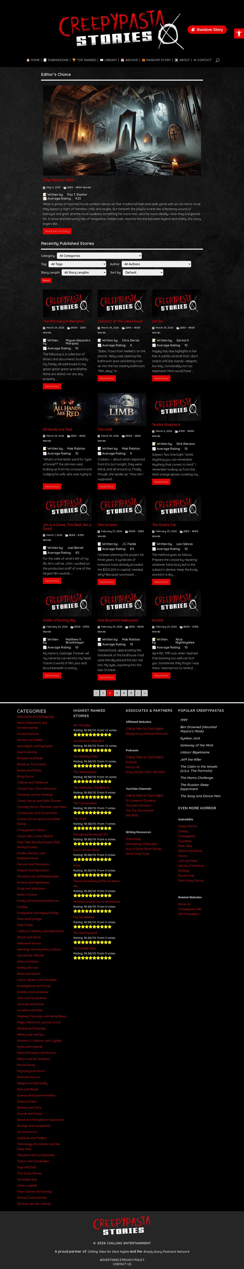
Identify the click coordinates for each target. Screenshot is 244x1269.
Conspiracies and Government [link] (37, 813)
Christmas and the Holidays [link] (35, 794)
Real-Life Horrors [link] (28, 1077)
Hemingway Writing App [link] (141, 844)
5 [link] (131, 692)
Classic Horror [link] (187, 826)
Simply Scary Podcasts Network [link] (147, 733)
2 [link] (110, 692)
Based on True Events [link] (31, 764)
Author (115, 264)
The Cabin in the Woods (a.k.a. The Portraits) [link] (198, 768)
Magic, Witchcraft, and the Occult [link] (38, 1022)
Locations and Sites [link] (30, 1010)
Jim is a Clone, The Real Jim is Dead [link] (67, 527)
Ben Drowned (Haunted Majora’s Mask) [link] (198, 729)
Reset (46, 280)
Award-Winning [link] (27, 752)
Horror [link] (182, 856)
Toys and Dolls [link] (26, 1167)
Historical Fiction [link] (28, 961)
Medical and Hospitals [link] (31, 1028)
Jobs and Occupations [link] (32, 998)
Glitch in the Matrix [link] (190, 851)
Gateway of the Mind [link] (196, 745)
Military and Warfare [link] (30, 1034)
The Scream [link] (107, 525)
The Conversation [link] (85, 803)
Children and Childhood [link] (32, 782)
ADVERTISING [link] (109, 1260)
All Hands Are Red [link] (57, 429)
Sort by (115, 272)
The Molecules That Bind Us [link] (91, 787)
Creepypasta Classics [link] (31, 830)
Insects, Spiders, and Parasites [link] (37, 980)
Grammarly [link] (133, 839)
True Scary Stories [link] (29, 1173)
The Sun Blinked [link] (83, 917)
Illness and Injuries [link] (28, 973)
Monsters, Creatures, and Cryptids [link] (39, 1040)
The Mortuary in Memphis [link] (63, 321)
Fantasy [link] (22, 907)
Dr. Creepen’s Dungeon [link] (141, 800)
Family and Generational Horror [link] (38, 900)
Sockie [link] (157, 620)
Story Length (50, 272)
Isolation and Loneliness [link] (32, 992)
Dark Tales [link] (185, 846)
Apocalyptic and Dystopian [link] (35, 746)
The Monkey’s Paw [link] (85, 756)
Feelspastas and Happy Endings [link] (38, 913)
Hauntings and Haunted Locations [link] (39, 949)
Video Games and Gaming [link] (34, 1191)
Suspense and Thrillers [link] (32, 1138)
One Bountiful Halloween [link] (118, 620)
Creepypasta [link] (186, 836)
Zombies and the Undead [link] (34, 1204)
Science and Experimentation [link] (36, 1095)
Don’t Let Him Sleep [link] (86, 850)
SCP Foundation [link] (188, 914)
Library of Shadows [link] (191, 865)
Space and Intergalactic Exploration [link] (40, 1119)
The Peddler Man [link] (84, 948)
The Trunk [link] (79, 819)
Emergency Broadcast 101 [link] (90, 834)
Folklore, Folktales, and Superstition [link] (40, 931)
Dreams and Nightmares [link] (33, 882)
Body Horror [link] (25, 776)
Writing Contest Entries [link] (32, 1197)
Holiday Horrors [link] (27, 967)
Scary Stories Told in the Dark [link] (145, 772)
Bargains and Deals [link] (30, 758)
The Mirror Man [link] (59, 180)
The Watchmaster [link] (85, 772)
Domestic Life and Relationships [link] (38, 876)
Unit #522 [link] (132, 815)
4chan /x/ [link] (184, 904)
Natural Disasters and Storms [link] (36, 1053)
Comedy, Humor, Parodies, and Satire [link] (42, 807)
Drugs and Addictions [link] (31, 888)
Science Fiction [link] (27, 1101)
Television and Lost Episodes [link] (36, 1155)
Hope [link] (77, 865)
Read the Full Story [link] (57, 231)
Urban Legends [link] (27, 1185)
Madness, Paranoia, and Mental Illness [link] (41, 1016)
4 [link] (124, 692)
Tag (44, 264)
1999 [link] (183, 720)
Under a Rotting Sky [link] (59, 620)
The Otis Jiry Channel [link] (139, 810)
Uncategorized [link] (27, 1179)
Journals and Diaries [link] (30, 1004)
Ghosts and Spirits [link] (29, 937)
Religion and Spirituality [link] (32, 1083)
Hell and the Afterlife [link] (30, 955)
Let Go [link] (157, 321)
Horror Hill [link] (132, 767)
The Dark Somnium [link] (138, 805)
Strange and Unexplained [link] (33, 1126)
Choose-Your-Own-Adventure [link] (37, 788)
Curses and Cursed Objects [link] (35, 836)
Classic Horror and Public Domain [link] (39, 800)
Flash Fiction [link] (25, 925)
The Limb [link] (105, 429)
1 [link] (103, 692)
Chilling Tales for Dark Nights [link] (144, 728)
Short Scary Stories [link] (191, 880)
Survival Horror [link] (27, 1132)
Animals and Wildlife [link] (30, 740)
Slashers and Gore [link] (29, 1107)
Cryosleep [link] (185, 841)
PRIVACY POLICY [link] (133, 1260)
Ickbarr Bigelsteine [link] (194, 752)
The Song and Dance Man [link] (200, 796)
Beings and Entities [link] (29, 770)
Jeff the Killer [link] (190, 759)
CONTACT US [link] (122, 1264)
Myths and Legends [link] (30, 1046)
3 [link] (117, 692)
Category (48, 256)
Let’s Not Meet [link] (187, 861)
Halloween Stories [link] (29, 943)
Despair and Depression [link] (33, 870)
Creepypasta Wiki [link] (189, 909)
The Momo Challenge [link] (196, 778)
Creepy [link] (183, 831)
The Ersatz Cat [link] (164, 525)
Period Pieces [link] (26, 1065)
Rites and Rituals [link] (27, 1089)
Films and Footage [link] (29, 919)
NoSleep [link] (183, 870)
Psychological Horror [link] (31, 1071)
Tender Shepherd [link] (166, 424)
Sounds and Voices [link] (29, 1113)
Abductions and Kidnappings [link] (35, 716)
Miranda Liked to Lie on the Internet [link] (96, 901)
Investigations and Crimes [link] (34, 986)
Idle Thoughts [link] (82, 725)
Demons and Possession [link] (33, 864)
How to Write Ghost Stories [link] (144, 849)
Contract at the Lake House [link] (120, 321)
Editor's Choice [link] (27, 894)
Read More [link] (52, 386)
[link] (239, 33)
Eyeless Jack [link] (190, 738)
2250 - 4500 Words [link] (79, 187)
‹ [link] (96, 692)
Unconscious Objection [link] (88, 741)
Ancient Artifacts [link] (28, 734)
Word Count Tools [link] (138, 854)
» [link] (144, 692)
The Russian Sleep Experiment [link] (194, 787)
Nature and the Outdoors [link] (33, 1059)
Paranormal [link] (186, 875)
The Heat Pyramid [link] (85, 933)
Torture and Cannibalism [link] (33, 1161)
